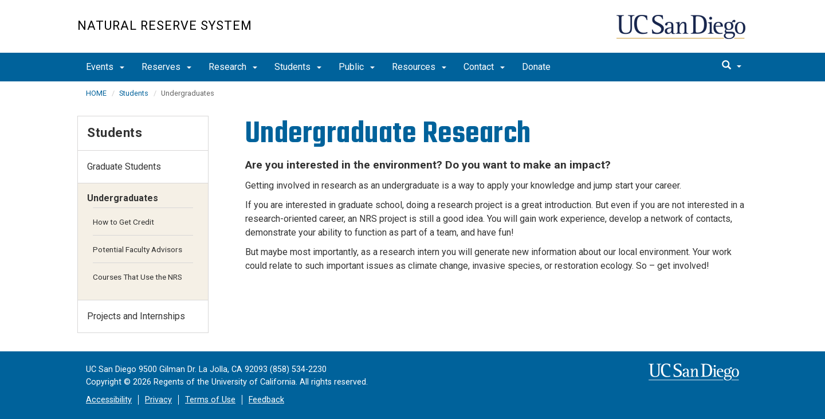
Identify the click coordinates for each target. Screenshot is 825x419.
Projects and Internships (136, 316)
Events (105, 66)
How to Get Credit (123, 221)
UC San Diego (682, 32)
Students (297, 66)
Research (233, 66)
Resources (419, 66)
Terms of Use (210, 400)
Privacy (158, 400)
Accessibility (109, 400)
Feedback (266, 400)
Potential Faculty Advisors (137, 249)
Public (357, 66)
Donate (536, 66)
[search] (732, 66)
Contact (484, 66)
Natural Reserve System (164, 25)
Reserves (166, 66)
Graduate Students (124, 166)
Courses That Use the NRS (137, 276)
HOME (96, 93)
